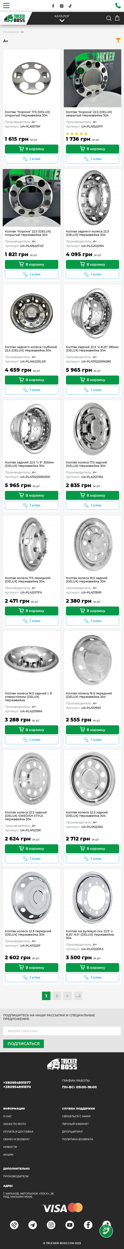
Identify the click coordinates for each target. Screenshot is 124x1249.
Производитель (11, 32)
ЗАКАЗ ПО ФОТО (14, 1124)
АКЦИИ (8, 1154)
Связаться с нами (76, 1116)
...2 (78, 996)
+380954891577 (17, 1082)
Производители (16, 1176)
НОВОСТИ (10, 1147)
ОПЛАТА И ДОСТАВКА (18, 1131)
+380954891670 (17, 1086)
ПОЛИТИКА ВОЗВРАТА (77, 1139)
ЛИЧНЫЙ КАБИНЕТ (75, 1124)
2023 (78, 1243)
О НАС (7, 1116)
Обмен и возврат (16, 1139)
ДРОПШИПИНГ (72, 1131)
